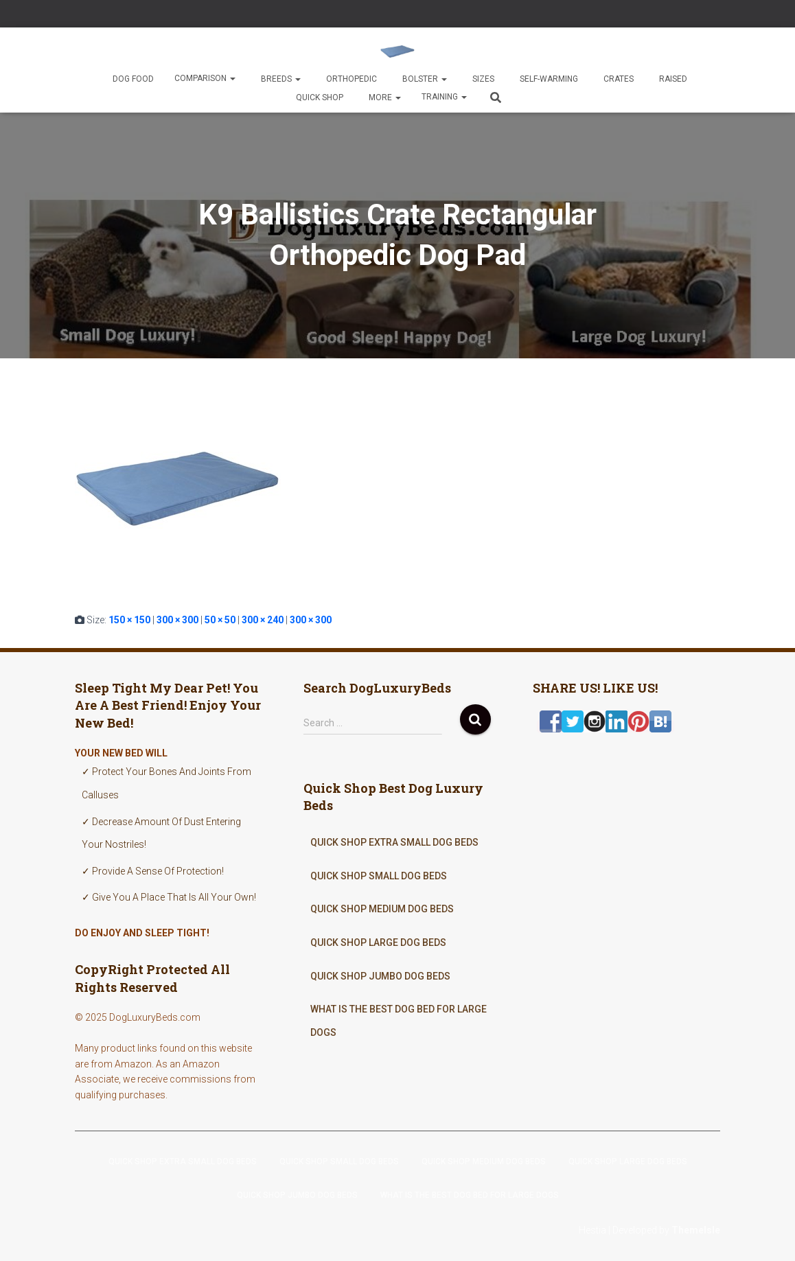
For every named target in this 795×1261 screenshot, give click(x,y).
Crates (617, 79)
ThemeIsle (695, 1230)
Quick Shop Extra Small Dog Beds (394, 842)
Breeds (280, 79)
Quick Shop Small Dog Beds (378, 875)
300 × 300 (177, 619)
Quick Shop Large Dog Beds (378, 942)
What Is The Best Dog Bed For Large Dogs (398, 1021)
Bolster (423, 79)
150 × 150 (129, 619)
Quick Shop (318, 97)
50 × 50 (220, 619)
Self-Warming (548, 79)
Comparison (204, 78)
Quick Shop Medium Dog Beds (382, 908)
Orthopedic (350, 79)
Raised (672, 79)
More (384, 97)
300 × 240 (263, 619)
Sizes (482, 79)
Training (444, 97)
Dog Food (132, 79)
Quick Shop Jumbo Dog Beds (380, 976)
